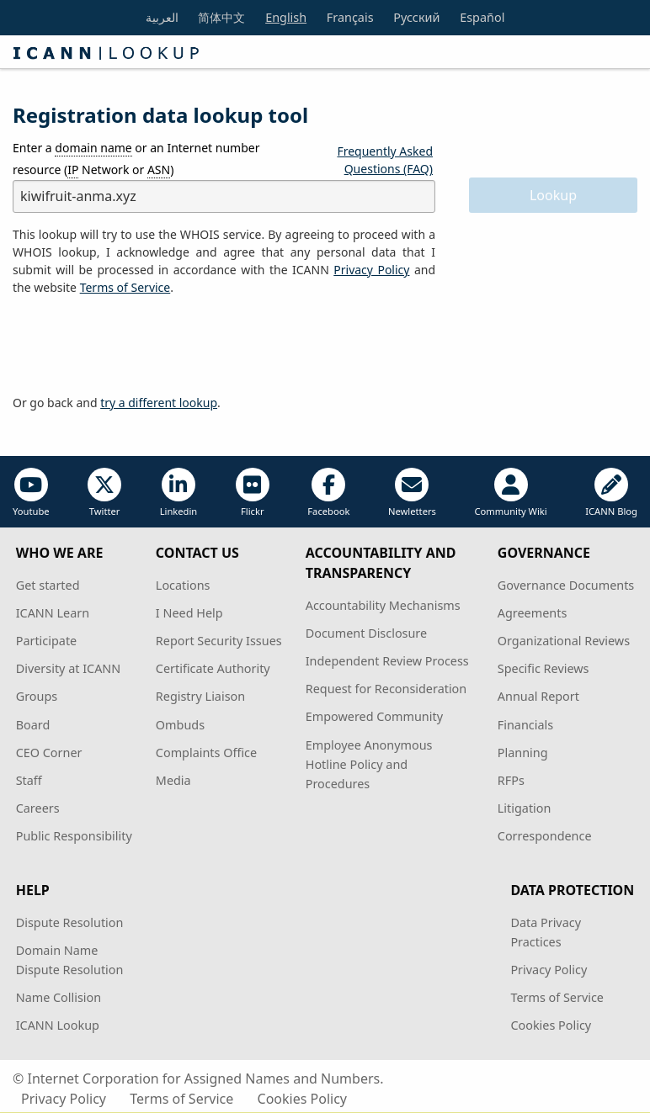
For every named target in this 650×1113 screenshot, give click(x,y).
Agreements (532, 613)
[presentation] (141, 346)
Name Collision (58, 997)
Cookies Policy (550, 1025)
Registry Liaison (200, 696)
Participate (46, 641)
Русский (416, 17)
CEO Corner (49, 753)
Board (33, 725)
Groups (36, 696)
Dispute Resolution (70, 922)
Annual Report (538, 696)
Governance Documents (566, 585)
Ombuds (180, 725)
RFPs (511, 780)
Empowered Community (374, 716)
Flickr (252, 492)
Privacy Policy (371, 270)
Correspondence (545, 836)
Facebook (328, 492)
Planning (523, 753)
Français (350, 17)
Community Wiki (510, 492)
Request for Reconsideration (386, 689)
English (285, 17)
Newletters (412, 492)
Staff (29, 780)
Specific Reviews (543, 668)
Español (482, 17)
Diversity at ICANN (68, 668)
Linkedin (179, 492)
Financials (525, 725)
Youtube (31, 492)
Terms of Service (557, 997)
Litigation (524, 808)
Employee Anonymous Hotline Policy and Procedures (369, 764)
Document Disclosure (366, 633)
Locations (183, 585)
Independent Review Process (387, 661)
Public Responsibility (74, 836)
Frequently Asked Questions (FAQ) (385, 160)
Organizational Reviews (564, 641)
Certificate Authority (213, 668)
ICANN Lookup (57, 1025)
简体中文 (221, 17)
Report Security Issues (219, 641)
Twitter (104, 492)
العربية (162, 17)
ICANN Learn (52, 613)
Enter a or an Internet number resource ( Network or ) (136, 159)
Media (173, 780)
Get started (48, 585)
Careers (38, 808)
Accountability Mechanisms (383, 605)
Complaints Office (206, 753)
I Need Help (189, 613)
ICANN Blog (611, 492)
